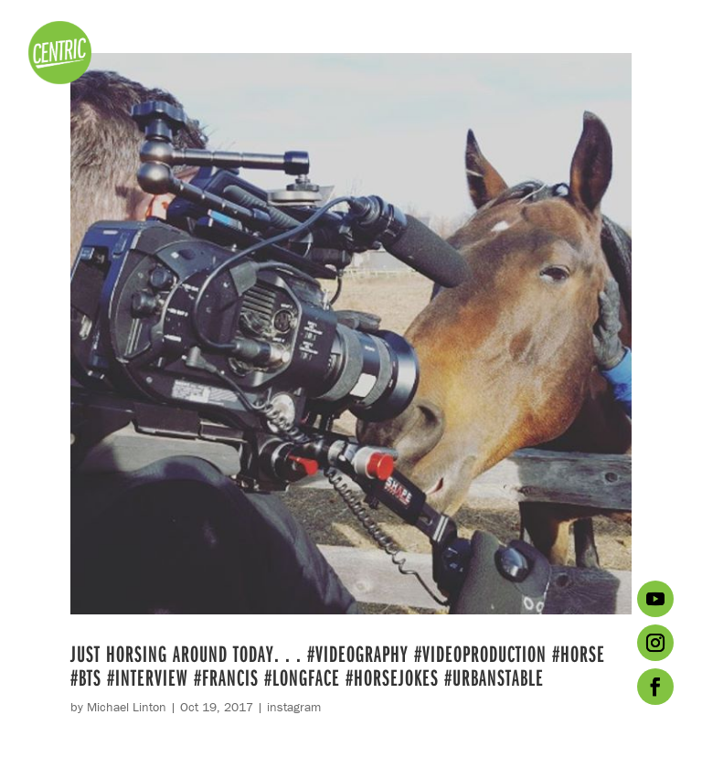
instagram (294, 707)
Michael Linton (126, 707)
